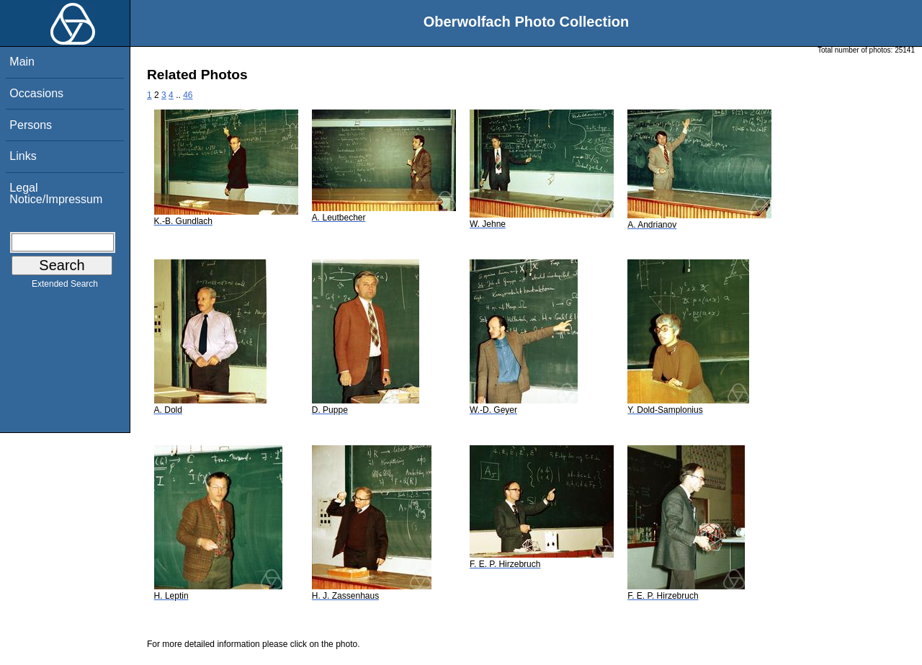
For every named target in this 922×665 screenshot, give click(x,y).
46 (187, 95)
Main (22, 61)
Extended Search (65, 286)
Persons (30, 125)
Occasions (36, 93)
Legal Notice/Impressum (55, 193)
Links (22, 156)
